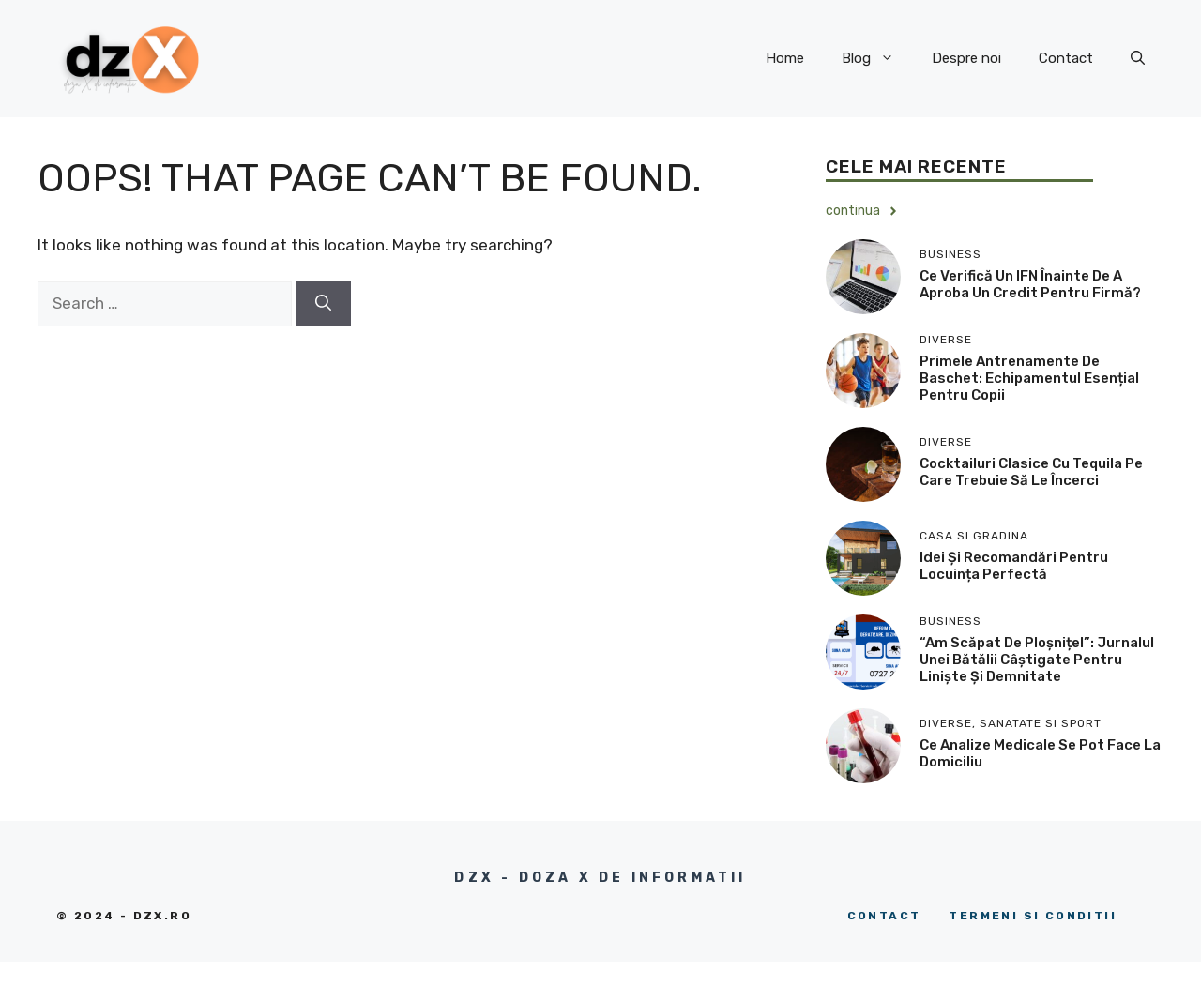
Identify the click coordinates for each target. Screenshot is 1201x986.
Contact (1066, 58)
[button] (1137, 58)
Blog (877, 58)
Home (785, 58)
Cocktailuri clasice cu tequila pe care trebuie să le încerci (1031, 472)
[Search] (323, 303)
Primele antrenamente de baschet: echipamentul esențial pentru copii (1029, 378)
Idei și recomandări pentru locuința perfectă (1014, 566)
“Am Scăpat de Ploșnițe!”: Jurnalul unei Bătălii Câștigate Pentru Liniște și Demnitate (1037, 659)
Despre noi (966, 58)
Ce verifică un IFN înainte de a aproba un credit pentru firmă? (1030, 284)
